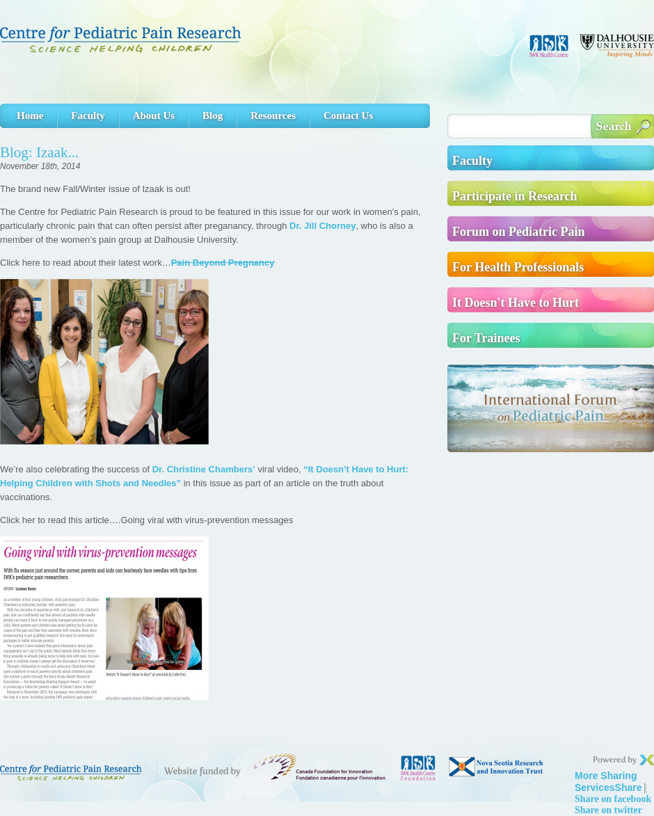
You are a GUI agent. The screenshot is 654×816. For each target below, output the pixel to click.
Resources (273, 115)
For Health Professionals (518, 267)
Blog (212, 115)
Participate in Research (514, 196)
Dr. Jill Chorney (322, 226)
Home (30, 115)
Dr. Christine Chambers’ (203, 469)
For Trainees (486, 338)
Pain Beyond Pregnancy (223, 262)
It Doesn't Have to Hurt (515, 303)
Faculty (87, 115)
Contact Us (348, 115)
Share (608, 781)
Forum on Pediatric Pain (518, 232)
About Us (154, 115)
